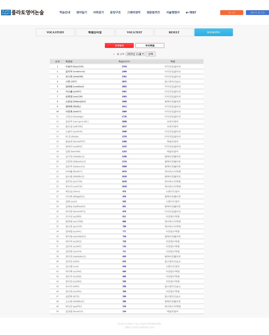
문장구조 (115, 12)
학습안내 (64, 12)
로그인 (231, 12)
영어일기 (81, 12)
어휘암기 (98, 12)
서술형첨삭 (173, 12)
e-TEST (191, 12)
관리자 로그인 (257, 12)
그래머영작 (133, 12)
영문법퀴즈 (153, 12)
